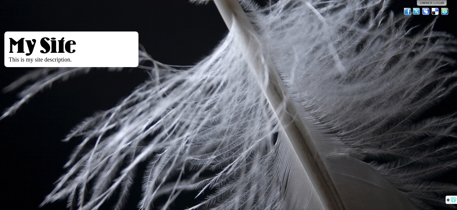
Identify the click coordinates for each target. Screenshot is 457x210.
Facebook (407, 11)
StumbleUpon (445, 11)
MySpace (426, 11)
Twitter (417, 11)
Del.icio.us (435, 11)
